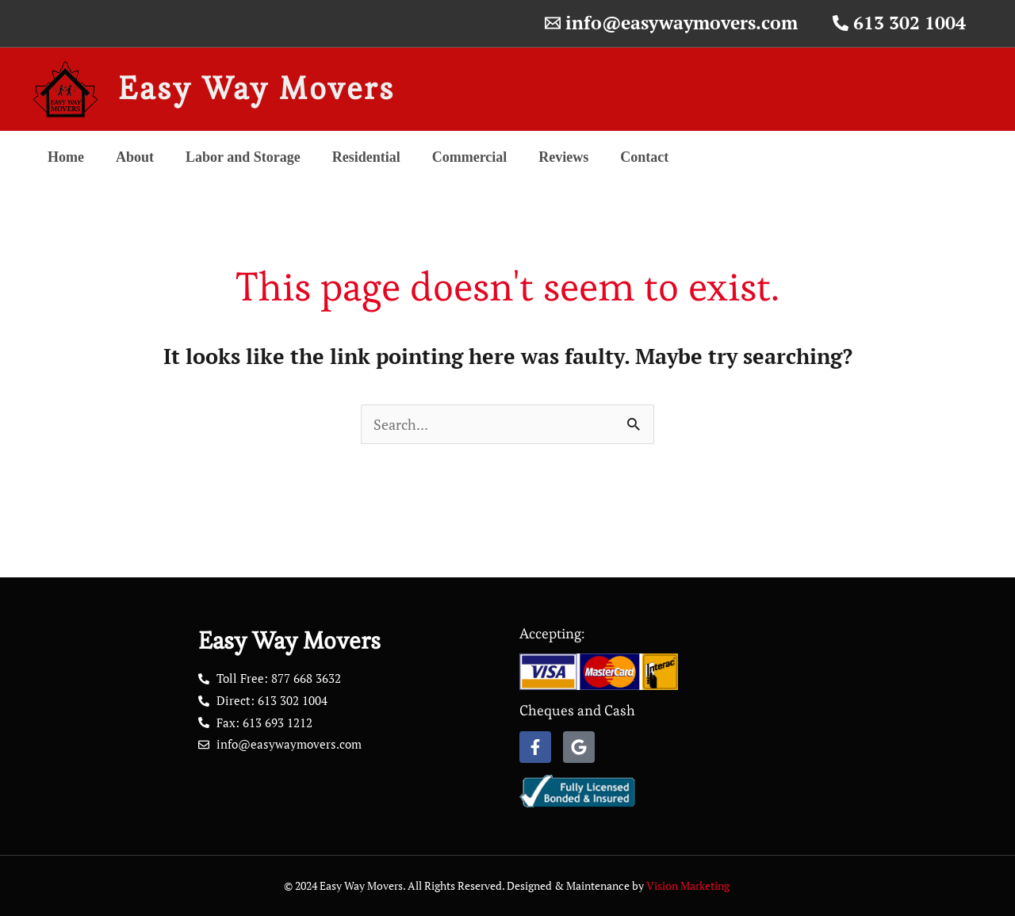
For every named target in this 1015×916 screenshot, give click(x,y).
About (135, 157)
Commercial (470, 157)
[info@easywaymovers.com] (671, 23)
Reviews (563, 157)
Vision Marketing (689, 885)
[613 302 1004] (899, 23)
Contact (644, 157)
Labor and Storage (243, 157)
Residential (366, 157)
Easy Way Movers (256, 88)
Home (66, 157)
